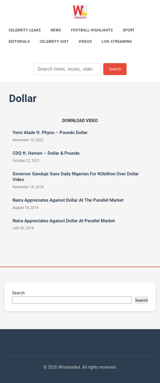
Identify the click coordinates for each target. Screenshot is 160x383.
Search (115, 69)
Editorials (19, 41)
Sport (129, 30)
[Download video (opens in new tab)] (80, 120)
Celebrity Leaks (25, 30)
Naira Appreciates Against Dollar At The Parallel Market (68, 200)
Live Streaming (116, 41)
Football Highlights (92, 30)
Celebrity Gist (54, 41)
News (56, 30)
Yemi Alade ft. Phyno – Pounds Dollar (50, 132)
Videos (85, 41)
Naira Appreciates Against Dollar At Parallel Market (64, 221)
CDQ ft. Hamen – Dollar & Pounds (46, 153)
